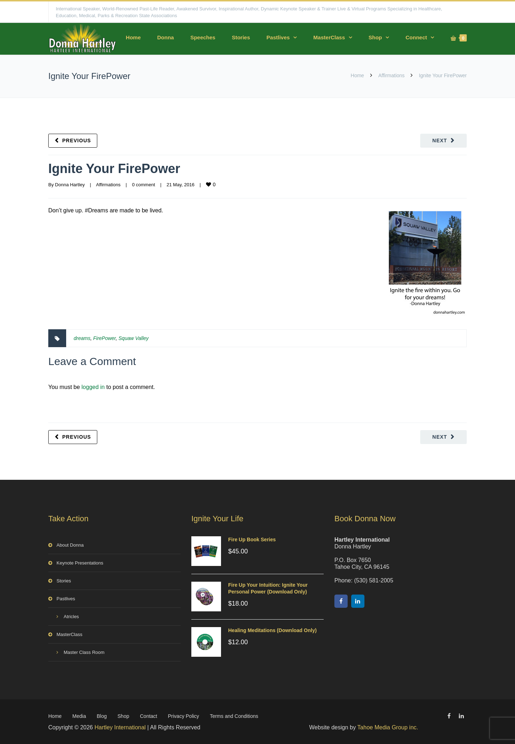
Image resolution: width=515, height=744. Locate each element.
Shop (375, 37)
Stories (241, 37)
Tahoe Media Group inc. (387, 727)
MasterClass (329, 37)
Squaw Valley (133, 338)
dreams (82, 338)
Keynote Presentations (80, 563)
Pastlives (278, 37)
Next (439, 140)
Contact (148, 716)
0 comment (143, 184)
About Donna (70, 545)
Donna (165, 37)
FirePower (104, 338)
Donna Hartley (70, 184)
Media (79, 716)
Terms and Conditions (234, 716)
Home (133, 37)
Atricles (71, 616)
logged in (93, 387)
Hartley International (120, 727)
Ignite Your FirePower (114, 168)
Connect (416, 37)
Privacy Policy (183, 716)
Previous (76, 140)
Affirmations (391, 75)
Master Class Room (84, 652)
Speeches (202, 37)
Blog (102, 716)
